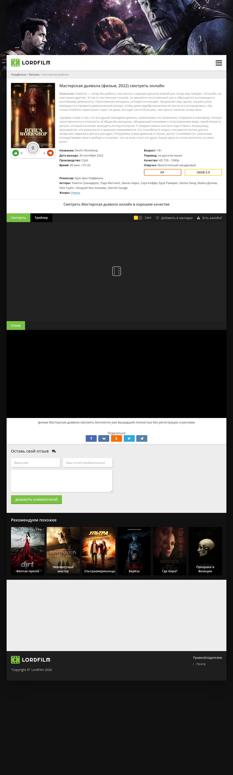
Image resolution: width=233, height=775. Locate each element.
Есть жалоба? (209, 218)
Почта (200, 664)
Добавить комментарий (36, 499)
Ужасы (75, 193)
